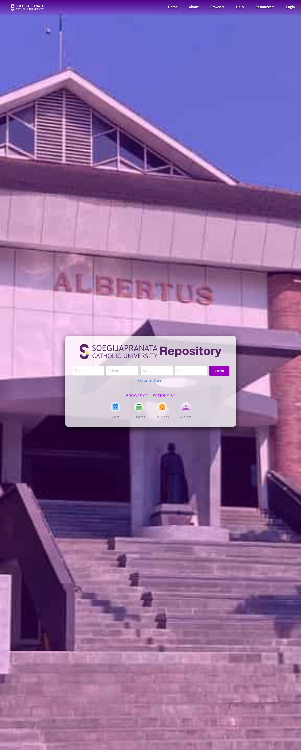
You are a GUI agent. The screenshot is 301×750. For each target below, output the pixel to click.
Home (172, 7)
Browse (217, 7)
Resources (264, 7)
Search (219, 370)
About (194, 7)
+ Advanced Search (150, 381)
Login (290, 7)
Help (240, 7)
